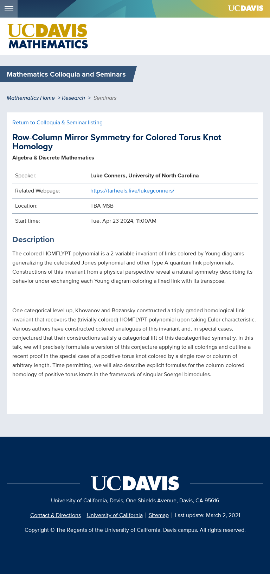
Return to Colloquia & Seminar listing (57, 122)
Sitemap (159, 515)
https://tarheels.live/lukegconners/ (132, 191)
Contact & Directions (55, 515)
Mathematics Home (31, 98)
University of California (115, 515)
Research (73, 98)
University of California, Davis (87, 500)
